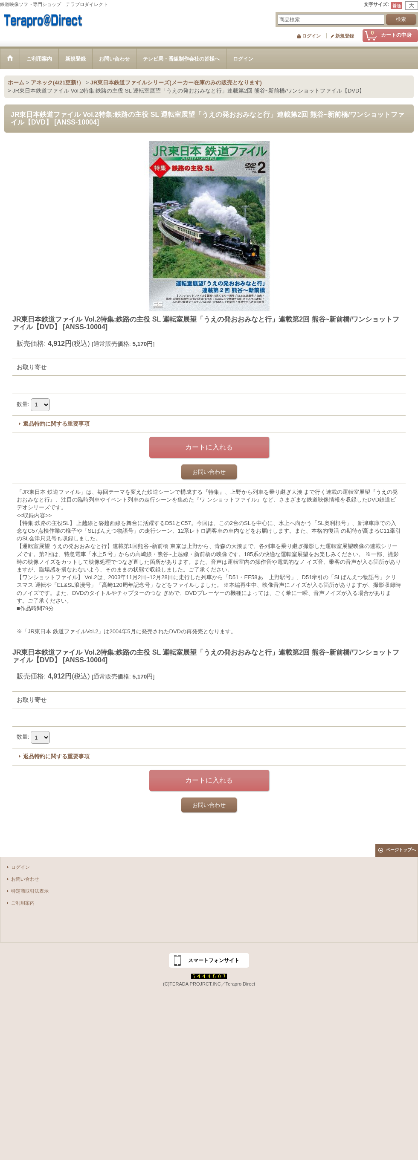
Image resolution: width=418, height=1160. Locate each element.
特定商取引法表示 (30, 890)
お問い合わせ (209, 472)
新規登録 (344, 35)
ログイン (311, 35)
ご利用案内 (23, 902)
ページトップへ (401, 849)
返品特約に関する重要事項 (56, 423)
